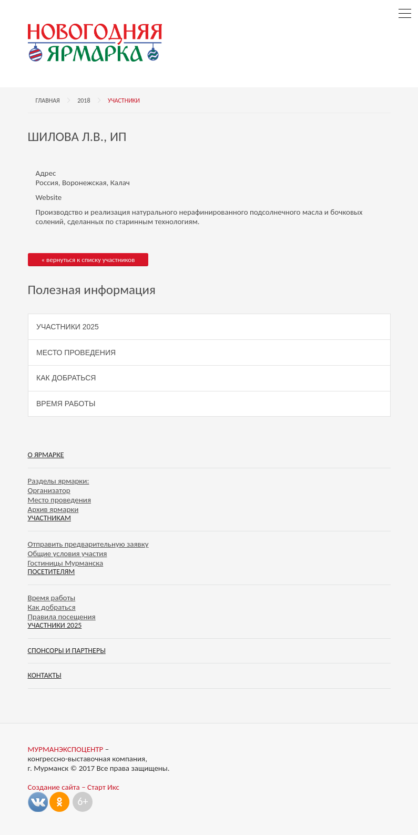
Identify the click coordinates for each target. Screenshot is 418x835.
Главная (48, 100)
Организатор (49, 490)
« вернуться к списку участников (88, 260)
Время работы (65, 403)
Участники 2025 (67, 327)
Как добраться (66, 378)
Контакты (45, 675)
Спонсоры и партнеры (67, 650)
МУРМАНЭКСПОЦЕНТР (66, 749)
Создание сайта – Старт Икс (73, 787)
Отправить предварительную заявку (88, 544)
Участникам (49, 518)
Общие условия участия (67, 553)
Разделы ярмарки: (58, 481)
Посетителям (51, 571)
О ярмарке (46, 454)
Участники (124, 100)
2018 (83, 100)
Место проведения (76, 352)
